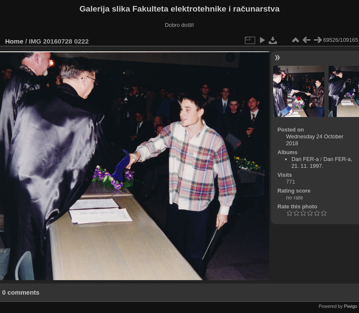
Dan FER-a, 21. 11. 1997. (321, 162)
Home (14, 41)
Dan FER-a (305, 159)
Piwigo (350, 306)
